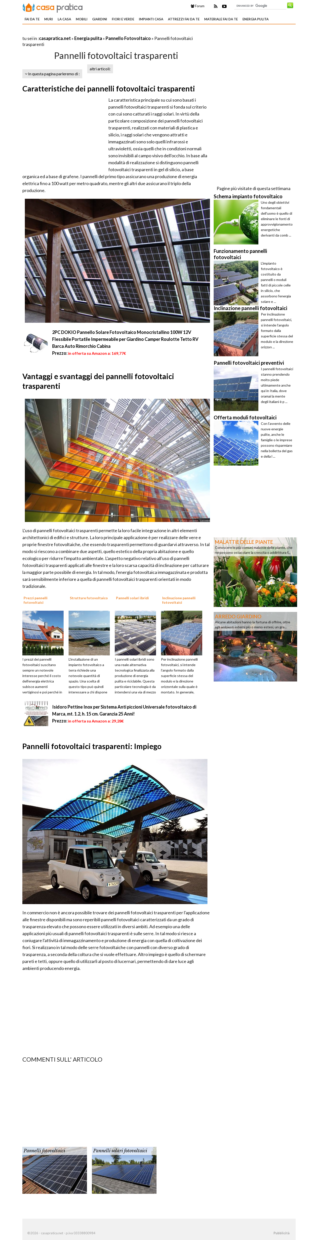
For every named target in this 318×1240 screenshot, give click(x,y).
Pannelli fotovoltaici (44, 1151)
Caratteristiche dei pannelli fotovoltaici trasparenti (108, 88)
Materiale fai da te (221, 19)
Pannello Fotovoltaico (128, 38)
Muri (48, 19)
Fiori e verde (123, 19)
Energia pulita (255, 19)
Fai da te (32, 19)
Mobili (81, 19)
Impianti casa (151, 19)
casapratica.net (55, 38)
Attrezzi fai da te (183, 19)
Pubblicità (281, 1233)
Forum (197, 6)
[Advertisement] (80, 32)
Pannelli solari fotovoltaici (120, 1151)
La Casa (64, 19)
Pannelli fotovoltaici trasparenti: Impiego (91, 746)
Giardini (99, 19)
